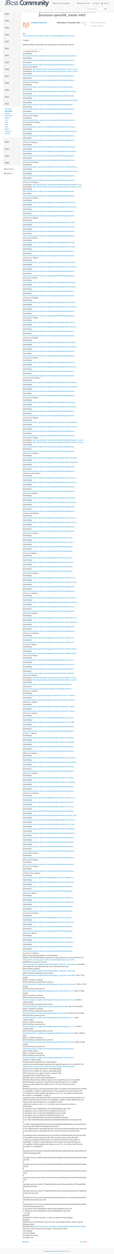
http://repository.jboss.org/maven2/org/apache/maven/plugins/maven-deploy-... (50, 262)
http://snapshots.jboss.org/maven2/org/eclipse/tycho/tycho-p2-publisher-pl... (49, 882)
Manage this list (83, 3)
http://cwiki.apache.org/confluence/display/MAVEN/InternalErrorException (60, 1226)
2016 (7, 83)
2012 (7, 142)
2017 (7, 76)
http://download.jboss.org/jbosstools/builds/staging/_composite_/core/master (49, 964)
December (8, 109)
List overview (9, 169)
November (8, 111)
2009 (7, 163)
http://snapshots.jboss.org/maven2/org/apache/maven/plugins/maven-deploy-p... (50, 267)
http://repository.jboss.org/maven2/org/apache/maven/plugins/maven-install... (49, 222)
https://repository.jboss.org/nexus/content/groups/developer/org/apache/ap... (49, 191)
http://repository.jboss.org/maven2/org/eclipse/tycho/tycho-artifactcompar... (48, 87)
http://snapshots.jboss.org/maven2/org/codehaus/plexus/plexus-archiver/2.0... (49, 664)
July (6, 120)
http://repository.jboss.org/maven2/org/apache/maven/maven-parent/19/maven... (50, 618)
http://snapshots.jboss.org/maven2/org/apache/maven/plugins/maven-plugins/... (50, 151)
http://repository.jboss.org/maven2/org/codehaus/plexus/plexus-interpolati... (48, 738)
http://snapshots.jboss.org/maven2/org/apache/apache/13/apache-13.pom (58, 442)
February (8, 131)
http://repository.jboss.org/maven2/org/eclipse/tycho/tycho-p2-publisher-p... (48, 878)
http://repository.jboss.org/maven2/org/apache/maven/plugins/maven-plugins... (50, 147)
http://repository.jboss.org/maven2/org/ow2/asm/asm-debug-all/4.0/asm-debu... (50, 91)
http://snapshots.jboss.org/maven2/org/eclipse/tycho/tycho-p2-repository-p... (49, 922)
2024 (7, 28)
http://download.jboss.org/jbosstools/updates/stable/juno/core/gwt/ (45, 1006)
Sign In (96, 3)
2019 (7, 62)
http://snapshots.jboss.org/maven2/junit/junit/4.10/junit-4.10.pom (55, 680)
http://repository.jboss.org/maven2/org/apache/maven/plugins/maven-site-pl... (49, 322)
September (8, 115)
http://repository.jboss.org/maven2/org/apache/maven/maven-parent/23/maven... (50, 422)
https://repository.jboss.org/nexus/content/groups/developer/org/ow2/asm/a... (49, 60)
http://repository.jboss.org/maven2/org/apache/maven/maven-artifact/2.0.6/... (49, 638)
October (7, 113)
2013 (7, 104)
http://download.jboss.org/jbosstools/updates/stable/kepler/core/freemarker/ (48, 1033)
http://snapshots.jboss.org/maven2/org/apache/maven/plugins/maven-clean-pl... (50, 131)
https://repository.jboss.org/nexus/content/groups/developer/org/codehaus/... (49, 669)
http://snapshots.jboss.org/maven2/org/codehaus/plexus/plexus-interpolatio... (49, 742)
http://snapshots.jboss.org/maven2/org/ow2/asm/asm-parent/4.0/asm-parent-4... (50, 56)
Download (8, 173)
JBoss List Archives (37, 3)
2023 (7, 35)
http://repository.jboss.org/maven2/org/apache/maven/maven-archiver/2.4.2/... (49, 578)
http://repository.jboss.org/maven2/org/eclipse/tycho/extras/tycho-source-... (48, 538)
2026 (7, 14)
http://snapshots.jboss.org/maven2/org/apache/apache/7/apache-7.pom (57, 187)
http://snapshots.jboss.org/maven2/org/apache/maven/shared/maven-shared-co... (51, 602)
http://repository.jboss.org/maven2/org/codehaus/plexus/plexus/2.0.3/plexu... (49, 778)
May (6, 124)
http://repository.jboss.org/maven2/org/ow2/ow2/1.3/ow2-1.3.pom (55, 69)
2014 (7, 97)
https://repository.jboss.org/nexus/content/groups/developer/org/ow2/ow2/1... (49, 76)
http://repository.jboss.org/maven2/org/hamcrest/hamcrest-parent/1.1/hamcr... (49, 706)
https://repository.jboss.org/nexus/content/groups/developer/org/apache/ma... (49, 136)
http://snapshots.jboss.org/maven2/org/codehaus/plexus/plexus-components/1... (50, 762)
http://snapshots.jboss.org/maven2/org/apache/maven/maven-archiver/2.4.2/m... (50, 582)
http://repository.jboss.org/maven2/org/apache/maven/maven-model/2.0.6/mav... (50, 649)
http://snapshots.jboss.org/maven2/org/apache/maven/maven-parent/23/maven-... (51, 427)
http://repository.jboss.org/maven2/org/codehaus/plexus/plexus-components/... (50, 758)
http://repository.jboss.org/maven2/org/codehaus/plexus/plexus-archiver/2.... (49, 660)
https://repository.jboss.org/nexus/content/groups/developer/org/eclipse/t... (48, 104)
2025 (7, 21)
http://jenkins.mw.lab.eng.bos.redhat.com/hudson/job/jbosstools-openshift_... (50, 36)
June (6, 122)
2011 (7, 149)
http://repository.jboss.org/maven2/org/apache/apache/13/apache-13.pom (58, 440)
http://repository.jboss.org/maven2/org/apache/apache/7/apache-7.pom (57, 185)
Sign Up (105, 3)
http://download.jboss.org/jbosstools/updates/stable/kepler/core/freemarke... (49, 1049)
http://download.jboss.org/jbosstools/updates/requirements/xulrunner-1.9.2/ (48, 991)
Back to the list (96, 26)
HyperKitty (56, 1251)
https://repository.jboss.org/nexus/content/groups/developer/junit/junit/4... (48, 684)
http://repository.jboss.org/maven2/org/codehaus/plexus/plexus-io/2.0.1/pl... (48, 718)
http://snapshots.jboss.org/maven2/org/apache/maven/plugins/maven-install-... (50, 227)
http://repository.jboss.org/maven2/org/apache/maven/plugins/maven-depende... (50, 382)
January (7, 133)
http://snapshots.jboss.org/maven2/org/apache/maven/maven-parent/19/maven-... (51, 622)
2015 (7, 90)
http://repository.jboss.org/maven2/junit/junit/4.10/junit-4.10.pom (54, 678)
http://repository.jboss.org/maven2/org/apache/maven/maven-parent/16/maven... (50, 167)
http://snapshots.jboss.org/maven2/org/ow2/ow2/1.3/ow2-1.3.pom (55, 71)
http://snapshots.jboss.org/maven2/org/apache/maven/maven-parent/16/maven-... (51, 171)
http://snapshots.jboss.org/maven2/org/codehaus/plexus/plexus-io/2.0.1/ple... (49, 722)
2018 (7, 69)
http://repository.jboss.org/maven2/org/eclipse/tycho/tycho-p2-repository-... (48, 918)
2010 (7, 156)
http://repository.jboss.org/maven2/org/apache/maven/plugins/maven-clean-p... (50, 127)
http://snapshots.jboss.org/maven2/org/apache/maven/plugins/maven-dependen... (51, 387)
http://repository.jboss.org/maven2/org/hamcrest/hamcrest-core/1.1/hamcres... (49, 695)
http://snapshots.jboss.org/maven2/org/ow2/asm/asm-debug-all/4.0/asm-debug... (50, 100)
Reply (26, 1242)
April (6, 127)
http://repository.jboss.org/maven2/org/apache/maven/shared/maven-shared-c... (50, 598)
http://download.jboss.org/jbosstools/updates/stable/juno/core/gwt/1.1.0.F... (48, 1017)
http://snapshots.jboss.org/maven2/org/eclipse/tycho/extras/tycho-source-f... (49, 542)
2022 (7, 42)
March (7, 129)
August (7, 118)
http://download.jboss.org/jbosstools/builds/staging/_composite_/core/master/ (49, 975)
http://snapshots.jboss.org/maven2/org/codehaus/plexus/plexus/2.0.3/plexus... (49, 782)
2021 (7, 48)
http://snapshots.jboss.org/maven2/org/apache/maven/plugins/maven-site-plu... (50, 327)
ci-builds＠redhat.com (39, 23)
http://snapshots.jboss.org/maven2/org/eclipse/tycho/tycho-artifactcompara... (49, 96)
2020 (7, 55)
